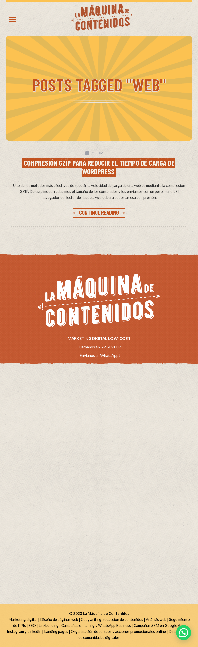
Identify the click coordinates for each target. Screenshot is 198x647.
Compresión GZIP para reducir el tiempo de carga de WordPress (99, 167)
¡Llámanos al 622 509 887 (99, 347)
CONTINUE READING (99, 212)
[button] (183, 632)
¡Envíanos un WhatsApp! (99, 355)
